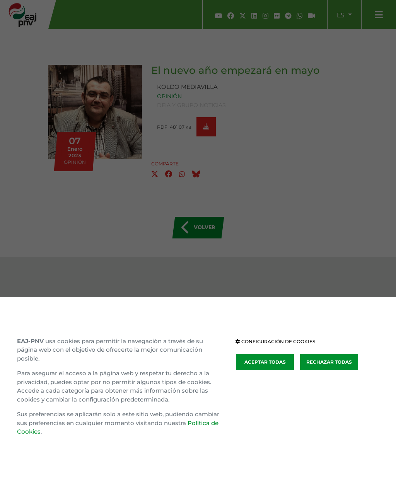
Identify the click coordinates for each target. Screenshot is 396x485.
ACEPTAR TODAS (265, 362)
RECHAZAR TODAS (329, 362)
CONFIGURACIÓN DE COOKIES (275, 341)
